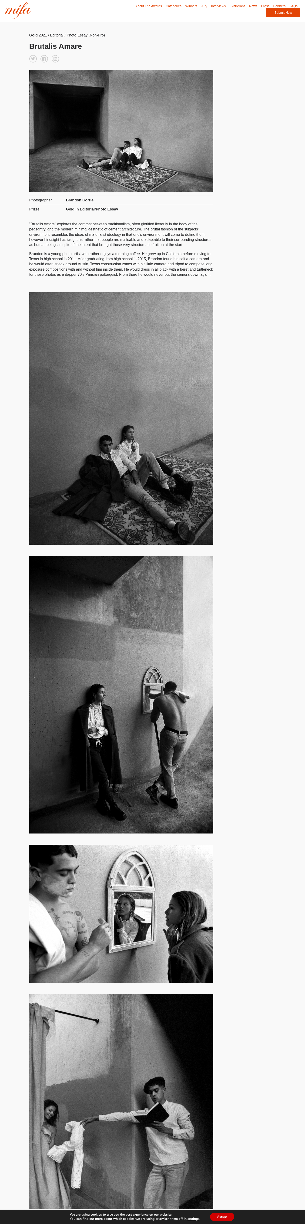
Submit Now (283, 12)
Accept (224, 1217)
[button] (33, 58)
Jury (204, 6)
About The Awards (148, 6)
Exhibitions (237, 6)
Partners (279, 6)
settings (195, 1219)
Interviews (218, 6)
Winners (191, 6)
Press (265, 6)
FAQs (293, 6)
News (253, 6)
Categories (173, 6)
